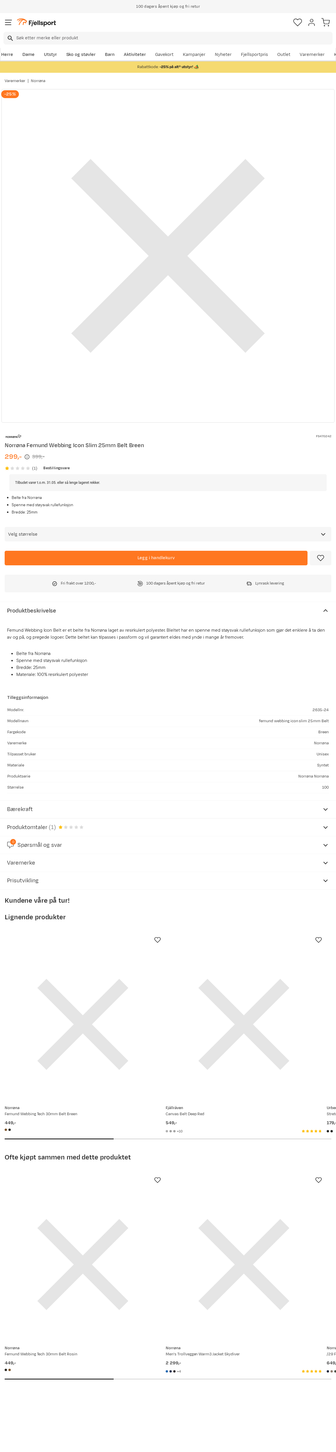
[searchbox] (174, 38)
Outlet (283, 55)
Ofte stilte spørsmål (26, 1364)
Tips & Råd (17, 1392)
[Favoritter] (297, 22)
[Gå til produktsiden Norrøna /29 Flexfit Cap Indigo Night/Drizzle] (269, 1183)
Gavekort (164, 55)
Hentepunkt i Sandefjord (31, 1401)
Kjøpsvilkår (177, 1442)
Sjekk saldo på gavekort (30, 1373)
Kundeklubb (154, 1373)
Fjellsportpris (254, 55)
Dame (28, 55)
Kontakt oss (18, 1410)
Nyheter (223, 55)
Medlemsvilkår (157, 1383)
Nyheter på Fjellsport (95, 1373)
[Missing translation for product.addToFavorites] (320, 558)
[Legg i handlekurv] (156, 558)
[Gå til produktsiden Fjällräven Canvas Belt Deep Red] (162, 997)
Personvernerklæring (146, 1442)
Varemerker (312, 55)
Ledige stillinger (158, 1392)
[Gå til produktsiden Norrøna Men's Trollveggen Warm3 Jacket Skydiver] (162, 1183)
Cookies (199, 1442)
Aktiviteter (135, 55)
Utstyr (50, 55)
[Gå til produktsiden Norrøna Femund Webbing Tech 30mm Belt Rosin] (56, 1183)
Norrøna (38, 81)
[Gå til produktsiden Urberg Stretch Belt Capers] (269, 997)
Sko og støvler (81, 55)
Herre (7, 55)
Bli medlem (311, 1314)
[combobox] (168, 38)
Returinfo (16, 1383)
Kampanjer (194, 55)
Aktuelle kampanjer (94, 1364)
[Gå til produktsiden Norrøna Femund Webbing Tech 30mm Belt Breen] (56, 997)
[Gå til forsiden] (36, 22)
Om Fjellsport (156, 1364)
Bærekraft (152, 1401)
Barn (110, 55)
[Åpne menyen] (8, 22)
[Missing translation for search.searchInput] (10, 38)
